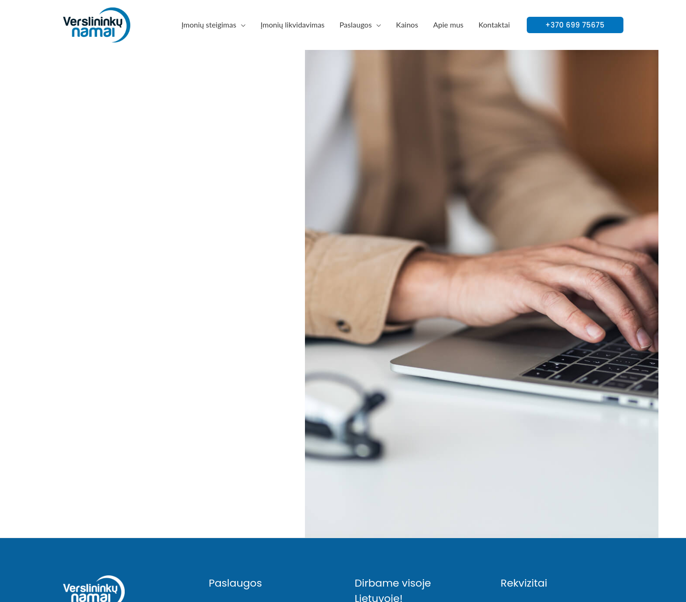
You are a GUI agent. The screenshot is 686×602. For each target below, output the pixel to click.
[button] (575, 25)
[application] (241, 24)
